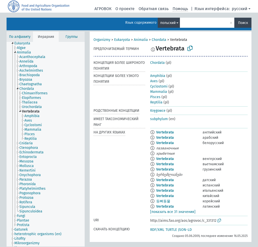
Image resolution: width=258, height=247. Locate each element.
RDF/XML (157, 230)
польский (168, 23)
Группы (72, 37)
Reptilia (156, 102)
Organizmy (101, 40)
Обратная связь (154, 8)
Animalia (141, 40)
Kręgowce (158, 110)
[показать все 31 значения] (173, 212)
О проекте (125, 8)
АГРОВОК (102, 8)
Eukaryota (122, 40)
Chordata (159, 40)
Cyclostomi (159, 86)
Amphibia (157, 76)
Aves (154, 81)
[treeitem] (24, 43)
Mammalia (158, 92)
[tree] (46, 144)
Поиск (243, 23)
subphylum (159, 119)
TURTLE (171, 230)
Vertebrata (165, 132)
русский (239, 8)
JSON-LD (185, 230)
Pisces (155, 97)
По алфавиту (19, 37)
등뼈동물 (163, 201)
